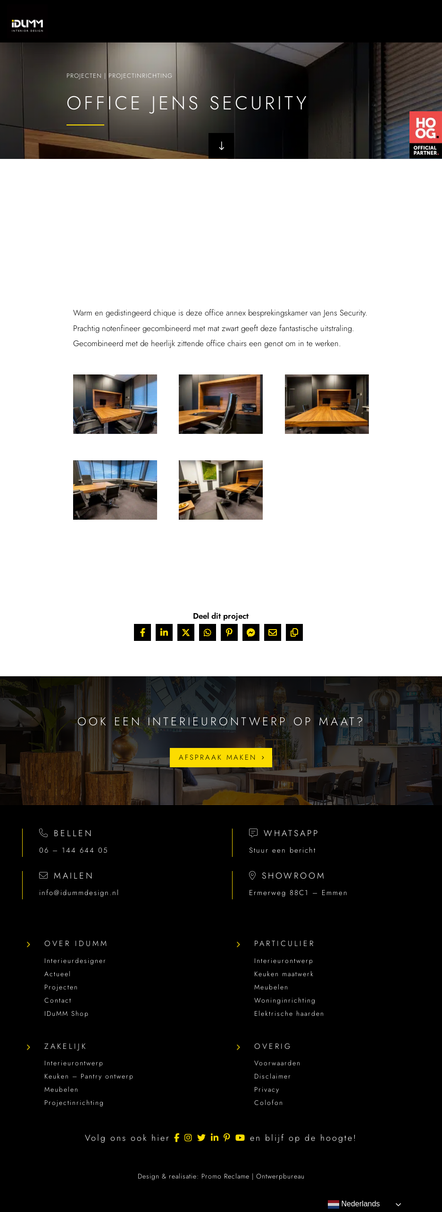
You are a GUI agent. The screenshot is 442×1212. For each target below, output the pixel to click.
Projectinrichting (140, 78)
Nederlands (354, 1204)
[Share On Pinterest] (229, 632)
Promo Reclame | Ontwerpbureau (253, 1176)
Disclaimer (273, 1076)
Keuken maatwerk (284, 974)
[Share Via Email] (272, 632)
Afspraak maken (218, 757)
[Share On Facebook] (142, 632)
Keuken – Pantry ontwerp (89, 1076)
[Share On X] (185, 632)
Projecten (84, 78)
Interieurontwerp (284, 960)
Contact (58, 1000)
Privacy (267, 1089)
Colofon (269, 1102)
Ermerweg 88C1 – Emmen (298, 893)
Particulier (284, 943)
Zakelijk (65, 1046)
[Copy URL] (294, 632)
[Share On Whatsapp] (207, 632)
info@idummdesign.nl (79, 893)
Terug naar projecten (217, 569)
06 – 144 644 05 (73, 850)
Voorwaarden (277, 1063)
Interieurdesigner (75, 960)
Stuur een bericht (282, 850)
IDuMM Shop (66, 1013)
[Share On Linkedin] (164, 632)
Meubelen (271, 987)
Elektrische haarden (289, 1013)
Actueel (57, 974)
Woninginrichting (285, 1000)
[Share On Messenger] (250, 632)
